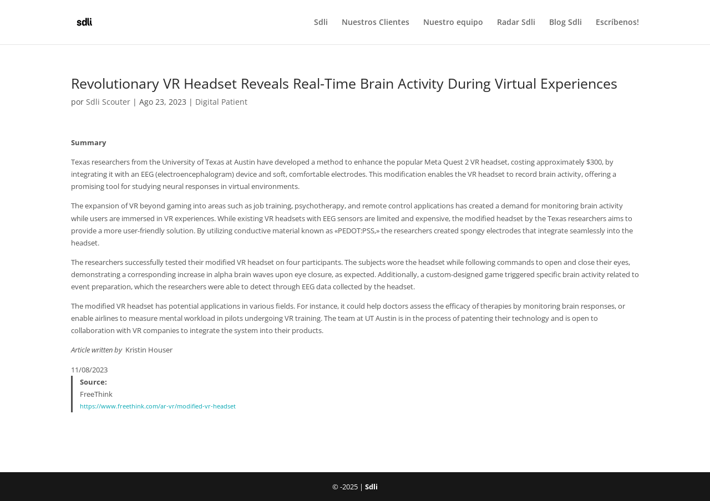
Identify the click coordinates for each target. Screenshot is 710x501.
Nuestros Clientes (375, 22)
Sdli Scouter (108, 101)
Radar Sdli (516, 22)
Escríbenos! (617, 22)
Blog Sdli (565, 22)
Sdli (321, 22)
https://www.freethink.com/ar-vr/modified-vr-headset (158, 406)
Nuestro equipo (453, 22)
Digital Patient (221, 101)
